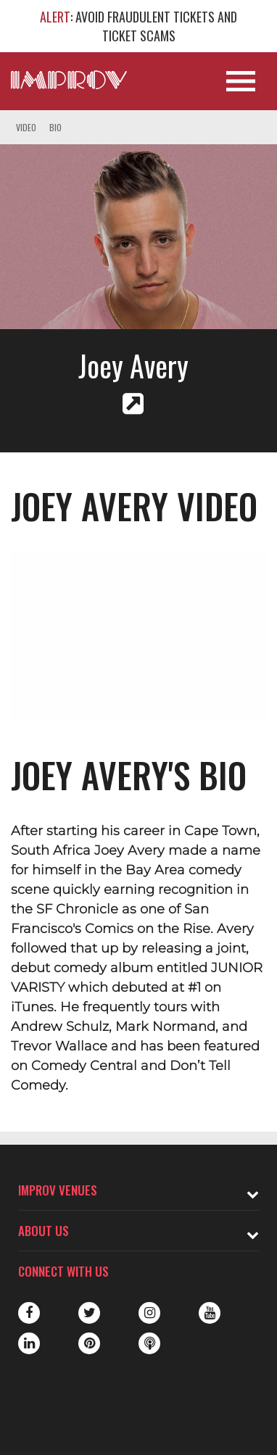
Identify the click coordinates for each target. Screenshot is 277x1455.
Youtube (209, 1313)
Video (26, 127)
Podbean (149, 1343)
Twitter (89, 1313)
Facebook (29, 1313)
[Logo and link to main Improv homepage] (69, 79)
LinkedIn (29, 1343)
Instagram (149, 1313)
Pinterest (89, 1343)
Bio (55, 127)
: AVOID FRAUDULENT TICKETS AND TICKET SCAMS (138, 26)
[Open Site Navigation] (240, 81)
